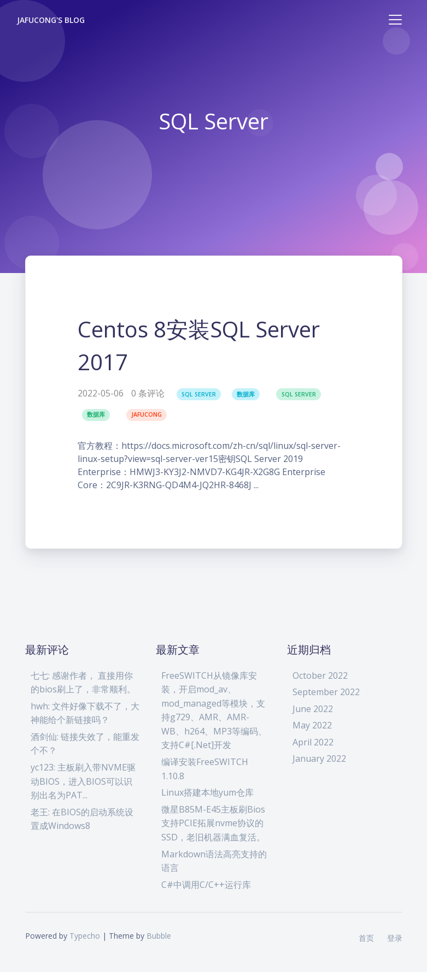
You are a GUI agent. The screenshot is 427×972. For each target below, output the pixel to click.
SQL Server (199, 394)
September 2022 (326, 692)
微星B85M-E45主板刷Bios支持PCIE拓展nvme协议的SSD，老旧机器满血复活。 (213, 823)
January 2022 (319, 758)
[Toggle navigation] (395, 20)
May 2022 (312, 725)
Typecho (84, 935)
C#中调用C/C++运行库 (206, 885)
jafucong (146, 414)
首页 (366, 938)
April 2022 (313, 742)
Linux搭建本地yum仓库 (207, 792)
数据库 (246, 394)
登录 (394, 938)
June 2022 (313, 709)
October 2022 (320, 675)
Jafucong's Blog (51, 20)
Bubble (159, 935)
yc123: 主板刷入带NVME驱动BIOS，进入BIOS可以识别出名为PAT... (83, 781)
